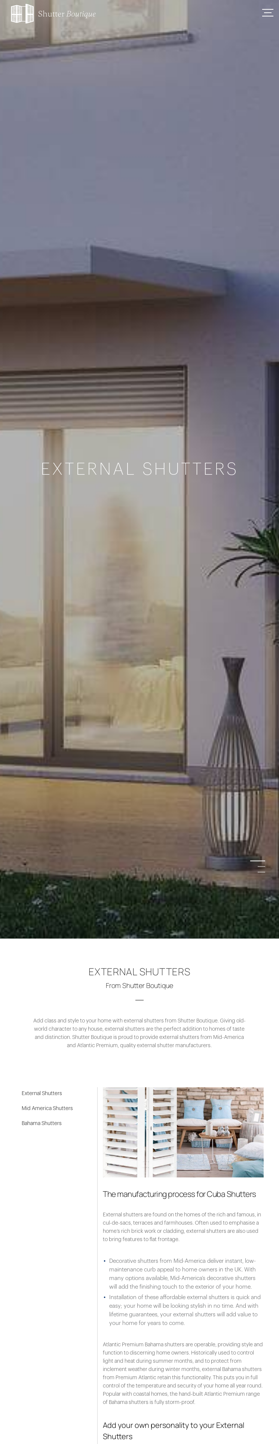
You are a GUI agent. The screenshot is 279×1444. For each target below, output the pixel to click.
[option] (139, 722)
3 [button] (261, 872)
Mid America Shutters (47, 1108)
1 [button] (261, 861)
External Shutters (42, 1093)
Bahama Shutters (42, 1123)
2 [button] (261, 866)
